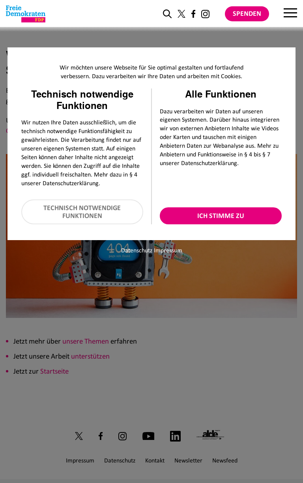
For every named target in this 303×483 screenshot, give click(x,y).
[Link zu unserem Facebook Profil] (193, 14)
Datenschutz (136, 250)
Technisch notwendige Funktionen (82, 211)
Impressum (168, 250)
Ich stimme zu (220, 215)
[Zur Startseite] (25, 14)
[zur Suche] (167, 13)
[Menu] (290, 14)
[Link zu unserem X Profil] (181, 14)
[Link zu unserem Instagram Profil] (205, 14)
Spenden (247, 13)
